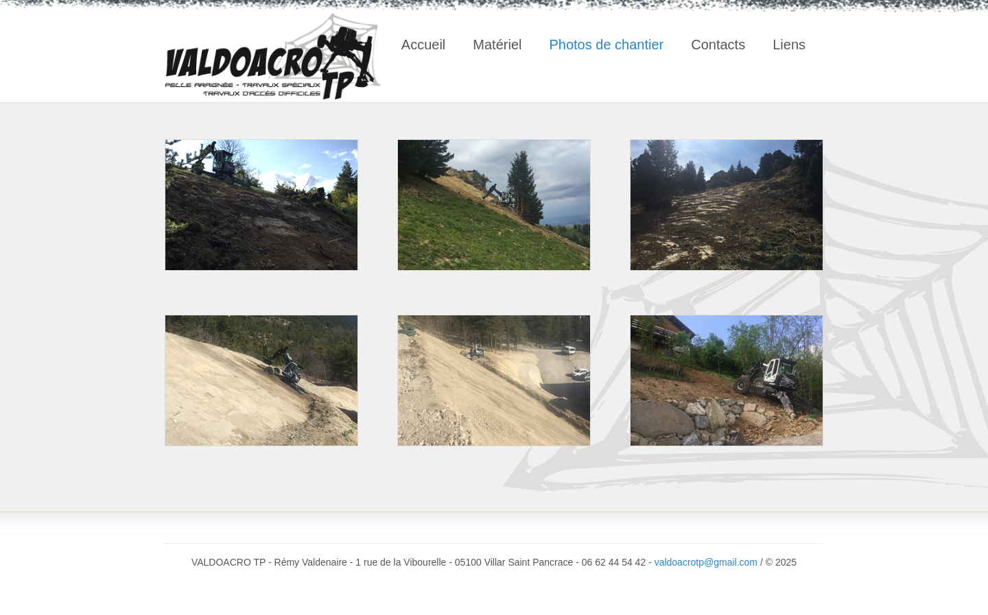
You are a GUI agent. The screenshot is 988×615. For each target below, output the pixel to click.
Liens (789, 44)
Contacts (718, 44)
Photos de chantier (606, 44)
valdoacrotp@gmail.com (707, 562)
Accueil (423, 44)
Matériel (497, 44)
